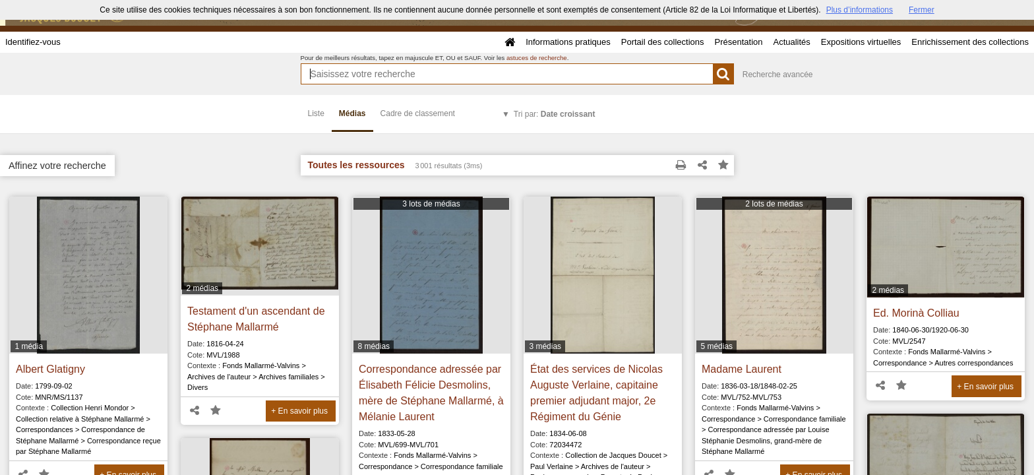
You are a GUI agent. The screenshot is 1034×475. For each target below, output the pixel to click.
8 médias (373, 346)
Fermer (921, 10)
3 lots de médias (431, 203)
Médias (352, 113)
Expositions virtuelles (861, 42)
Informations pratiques (568, 42)
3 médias (545, 346)
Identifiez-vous (33, 42)
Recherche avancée (778, 74)
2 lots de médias (774, 203)
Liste (316, 113)
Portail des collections (662, 42)
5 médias (716, 346)
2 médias (202, 288)
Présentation (738, 42)
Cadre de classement (417, 113)
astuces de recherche (536, 57)
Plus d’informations (859, 10)
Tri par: (554, 114)
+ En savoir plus (299, 411)
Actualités (791, 42)
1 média (29, 346)
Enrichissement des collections (970, 42)
